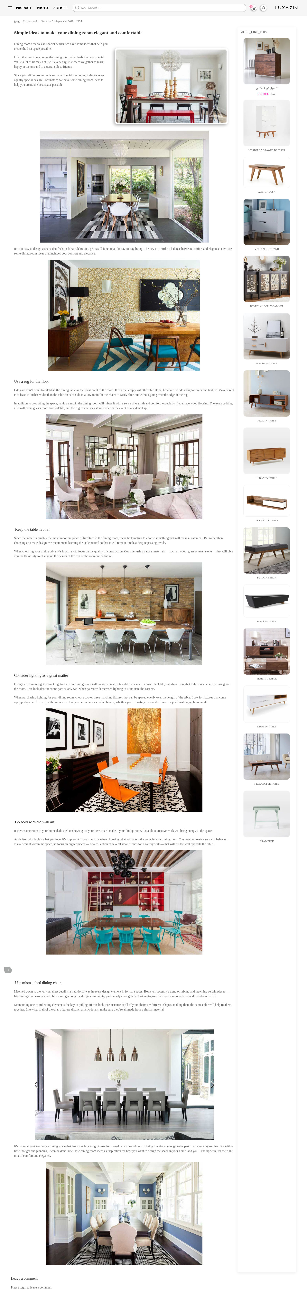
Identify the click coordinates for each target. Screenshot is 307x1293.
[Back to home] (286, 8)
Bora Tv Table (266, 621)
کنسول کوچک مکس (266, 88)
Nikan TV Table (266, 478)
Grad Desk (267, 841)
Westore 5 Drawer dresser (266, 150)
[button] (10, 8)
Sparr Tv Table (267, 678)
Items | (253, 7)
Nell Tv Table (266, 420)
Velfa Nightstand (267, 249)
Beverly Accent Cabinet (266, 306)
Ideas (17, 21)
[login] (266, 8)
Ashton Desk (266, 191)
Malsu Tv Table (266, 363)
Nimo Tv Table (266, 726)
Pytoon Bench (266, 577)
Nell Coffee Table (266, 783)
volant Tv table (267, 520)
